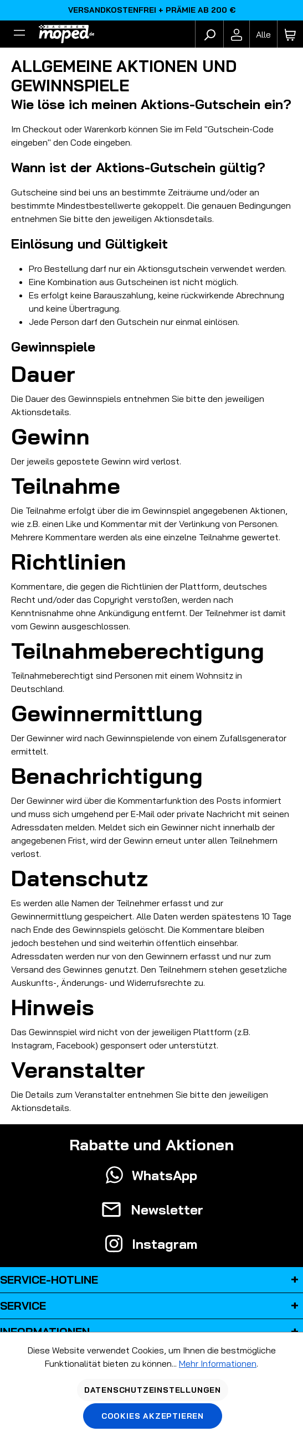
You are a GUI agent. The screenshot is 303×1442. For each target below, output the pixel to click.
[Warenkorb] (290, 34)
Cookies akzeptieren (152, 1416)
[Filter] (19, 34)
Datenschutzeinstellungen (152, 1390)
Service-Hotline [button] (151, 1280)
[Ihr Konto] (236, 34)
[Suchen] (209, 34)
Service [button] (151, 1306)
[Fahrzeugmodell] (263, 34)
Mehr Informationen (217, 1363)
